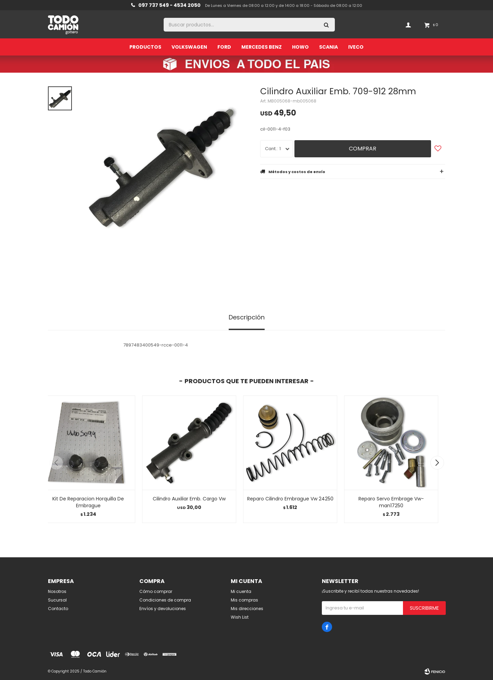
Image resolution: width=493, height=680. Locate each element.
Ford (224, 47)
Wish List (240, 617)
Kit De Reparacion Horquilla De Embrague (88, 502)
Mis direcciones (247, 608)
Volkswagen (189, 47)
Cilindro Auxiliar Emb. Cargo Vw (189, 498)
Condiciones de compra (165, 600)
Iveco (356, 47)
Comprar (362, 149)
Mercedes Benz (261, 47)
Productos (145, 47)
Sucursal (57, 600)
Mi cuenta (241, 591)
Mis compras (244, 600)
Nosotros (57, 591)
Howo (300, 47)
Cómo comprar (155, 591)
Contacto (58, 608)
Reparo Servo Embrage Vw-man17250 (391, 502)
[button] (437, 462)
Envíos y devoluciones (162, 608)
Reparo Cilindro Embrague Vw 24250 (290, 498)
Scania (328, 47)
